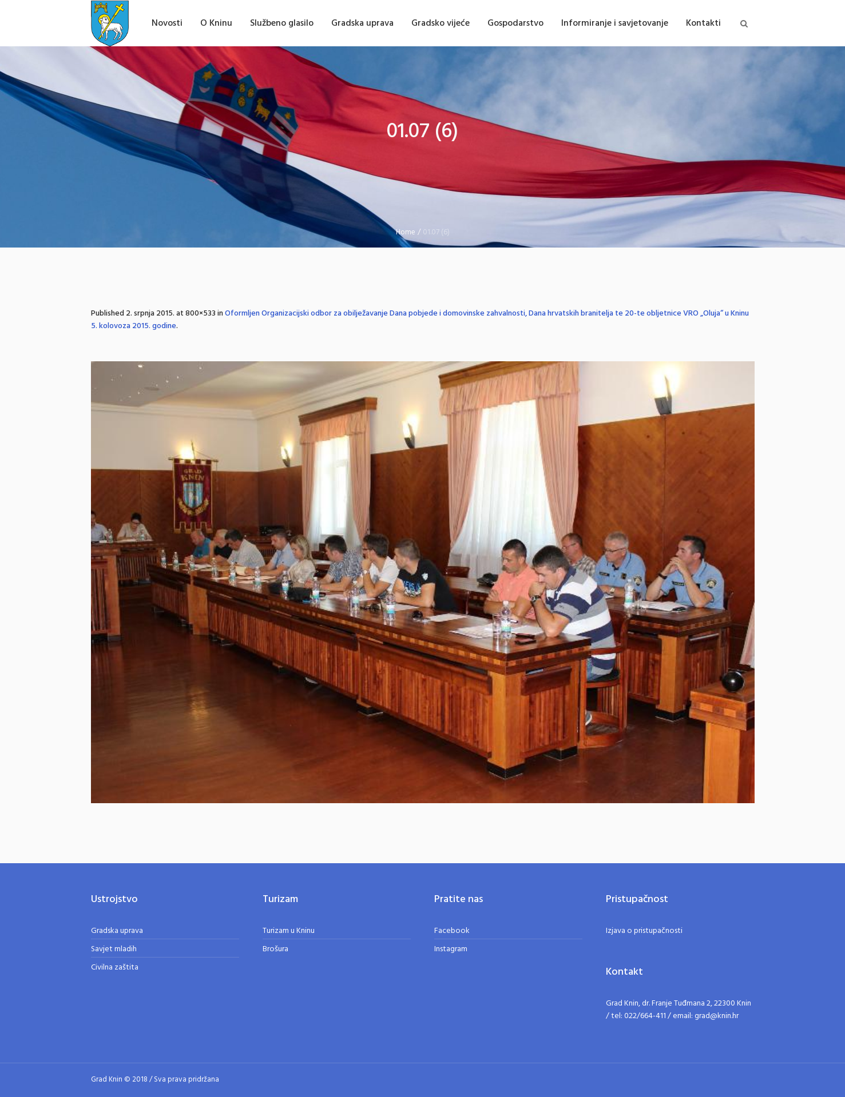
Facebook (452, 931)
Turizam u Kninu (289, 931)
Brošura (275, 949)
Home (405, 232)
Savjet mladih (114, 949)
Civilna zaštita (114, 967)
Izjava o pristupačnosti (644, 931)
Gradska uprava (117, 931)
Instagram (450, 949)
